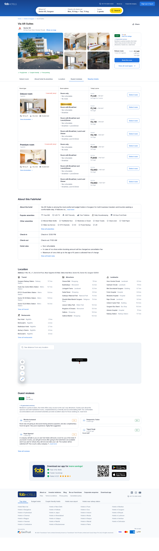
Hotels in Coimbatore (25, 524)
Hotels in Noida (86, 515)
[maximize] (22, 379)
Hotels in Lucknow (118, 515)
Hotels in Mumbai (118, 507)
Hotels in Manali (86, 521)
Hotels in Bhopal (117, 512)
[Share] (136, 24)
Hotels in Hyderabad (25, 512)
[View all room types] (126, 66)
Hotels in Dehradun (118, 521)
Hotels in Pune (85, 507)
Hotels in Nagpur (23, 518)
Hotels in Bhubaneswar (57, 524)
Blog (65, 492)
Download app (106, 492)
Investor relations (55, 492)
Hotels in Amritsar (118, 518)
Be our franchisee (75, 492)
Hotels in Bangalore (24, 509)
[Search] (116, 10)
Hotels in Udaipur (55, 518)
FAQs (41, 496)
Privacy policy (63, 496)
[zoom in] (22, 367)
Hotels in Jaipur (54, 512)
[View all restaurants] (25, 337)
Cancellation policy (76, 496)
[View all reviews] (24, 451)
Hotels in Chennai (24, 515)
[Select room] (133, 95)
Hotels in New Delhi (55, 507)
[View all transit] (23, 309)
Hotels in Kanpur (86, 518)
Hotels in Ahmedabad (56, 515)
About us (119, 4)
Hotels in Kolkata (54, 509)
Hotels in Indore (86, 512)
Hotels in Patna (86, 524)
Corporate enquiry (130, 4)
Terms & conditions (51, 496)
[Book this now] (126, 60)
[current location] (22, 361)
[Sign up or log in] (147, 4)
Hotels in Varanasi (24, 521)
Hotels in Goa (85, 509)
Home (19, 18)
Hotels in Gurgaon (29, 18)
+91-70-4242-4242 (106, 4)
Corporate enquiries (91, 492)
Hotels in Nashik (54, 521)
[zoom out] (22, 373)
